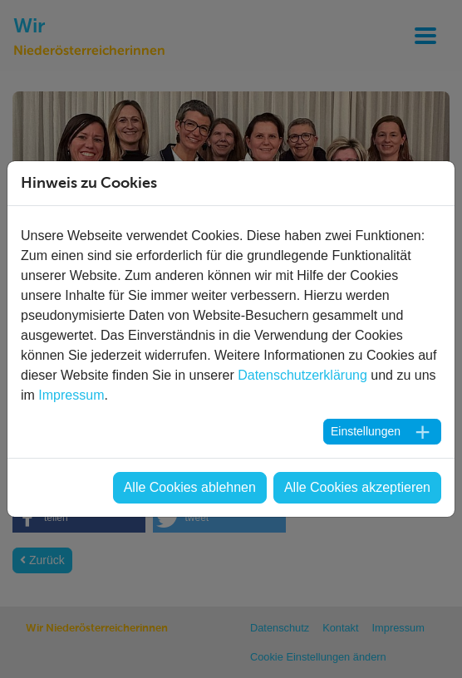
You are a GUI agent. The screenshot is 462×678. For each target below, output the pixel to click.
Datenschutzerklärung (302, 375)
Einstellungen (366, 431)
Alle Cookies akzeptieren (357, 487)
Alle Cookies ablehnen (190, 487)
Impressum (71, 395)
